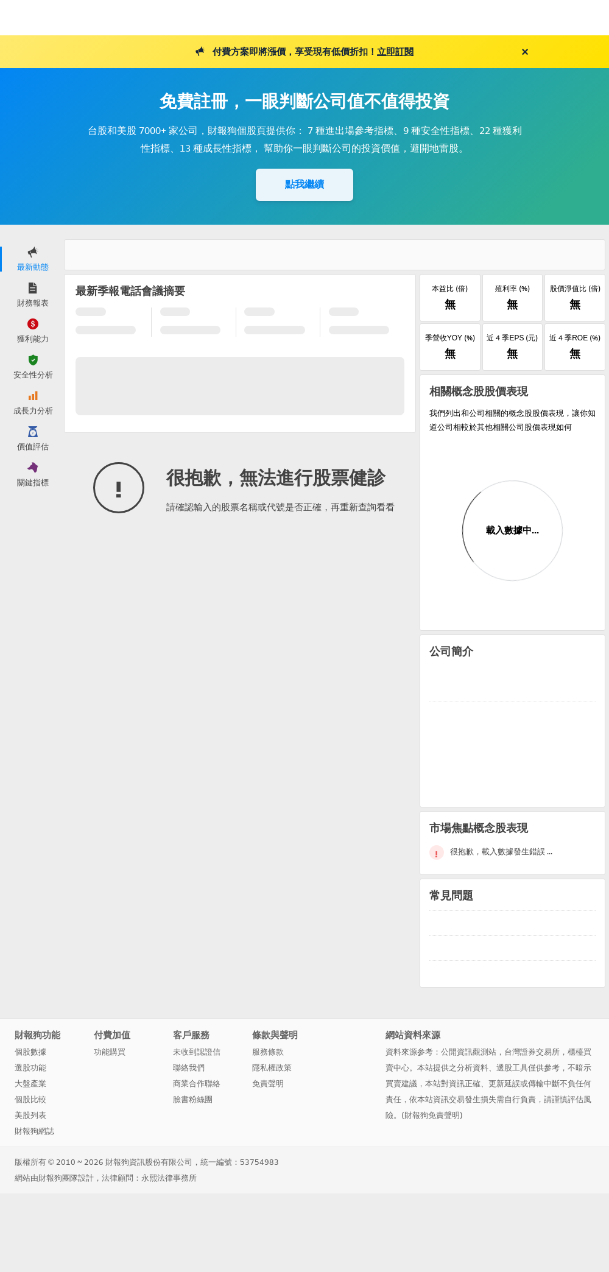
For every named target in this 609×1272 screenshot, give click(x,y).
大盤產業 (30, 1083)
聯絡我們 (189, 1067)
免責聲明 (268, 1083)
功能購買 (109, 1051)
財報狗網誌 (34, 1131)
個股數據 (30, 1051)
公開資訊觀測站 (468, 1051)
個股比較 (30, 1099)
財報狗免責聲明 (432, 1115)
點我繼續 (304, 184)
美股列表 (30, 1115)
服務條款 (268, 1051)
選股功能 (30, 1067)
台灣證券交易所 (532, 1051)
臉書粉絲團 (193, 1099)
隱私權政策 (272, 1067)
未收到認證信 (196, 1051)
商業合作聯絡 (196, 1083)
